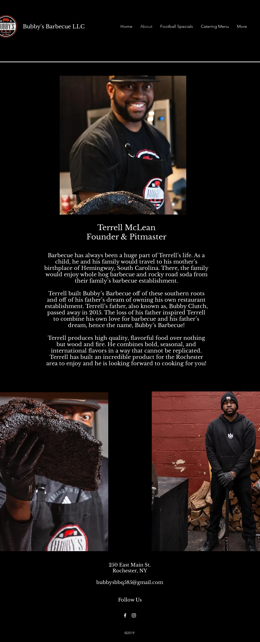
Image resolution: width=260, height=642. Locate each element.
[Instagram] (134, 615)
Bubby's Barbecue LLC (54, 26)
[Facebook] (125, 615)
